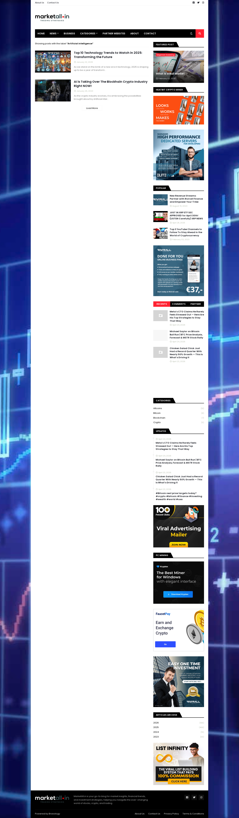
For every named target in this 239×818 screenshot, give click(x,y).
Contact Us (53, 2)
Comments (179, 304)
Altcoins (178, 408)
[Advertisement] (142, 17)
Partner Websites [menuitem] (114, 33)
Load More (92, 108)
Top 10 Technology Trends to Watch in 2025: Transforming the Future (108, 55)
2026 (178, 723)
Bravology (54, 813)
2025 (178, 727)
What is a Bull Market (170, 74)
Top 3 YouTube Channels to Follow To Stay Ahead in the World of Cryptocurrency (186, 232)
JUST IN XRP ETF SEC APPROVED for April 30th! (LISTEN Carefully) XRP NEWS (186, 215)
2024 (178, 732)
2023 (178, 737)
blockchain (178, 418)
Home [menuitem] (41, 33)
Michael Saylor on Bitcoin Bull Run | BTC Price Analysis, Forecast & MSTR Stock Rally (186, 334)
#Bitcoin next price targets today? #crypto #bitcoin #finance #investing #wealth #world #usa (179, 496)
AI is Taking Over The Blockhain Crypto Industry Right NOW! (111, 83)
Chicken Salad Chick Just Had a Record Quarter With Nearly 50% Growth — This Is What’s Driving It (186, 353)
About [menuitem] (134, 33)
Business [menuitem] (69, 33)
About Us (39, 2)
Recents (162, 304)
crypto (178, 422)
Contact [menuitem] (150, 33)
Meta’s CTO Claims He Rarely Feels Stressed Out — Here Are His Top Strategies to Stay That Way (187, 316)
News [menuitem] (53, 33)
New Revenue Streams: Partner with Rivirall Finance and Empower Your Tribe (186, 198)
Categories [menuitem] (87, 33)
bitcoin (178, 413)
